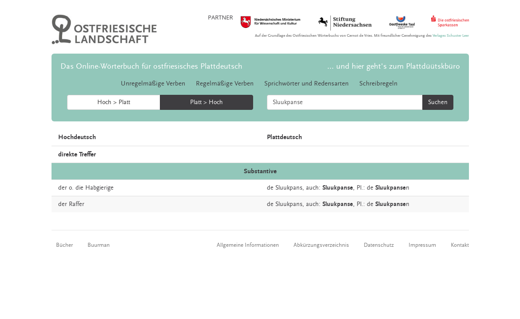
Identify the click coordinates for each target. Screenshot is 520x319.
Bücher (64, 245)
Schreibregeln (378, 83)
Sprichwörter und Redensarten (306, 83)
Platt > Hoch (206, 102)
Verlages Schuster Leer (451, 35)
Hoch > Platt (113, 102)
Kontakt (460, 245)
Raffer (76, 204)
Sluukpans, (289, 187)
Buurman (98, 245)
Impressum (422, 245)
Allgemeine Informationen (248, 245)
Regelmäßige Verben (225, 83)
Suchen (438, 102)
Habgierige (99, 187)
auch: (313, 187)
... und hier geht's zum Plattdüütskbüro (393, 66)
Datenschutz (379, 245)
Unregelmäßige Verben (153, 83)
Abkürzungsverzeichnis (321, 245)
